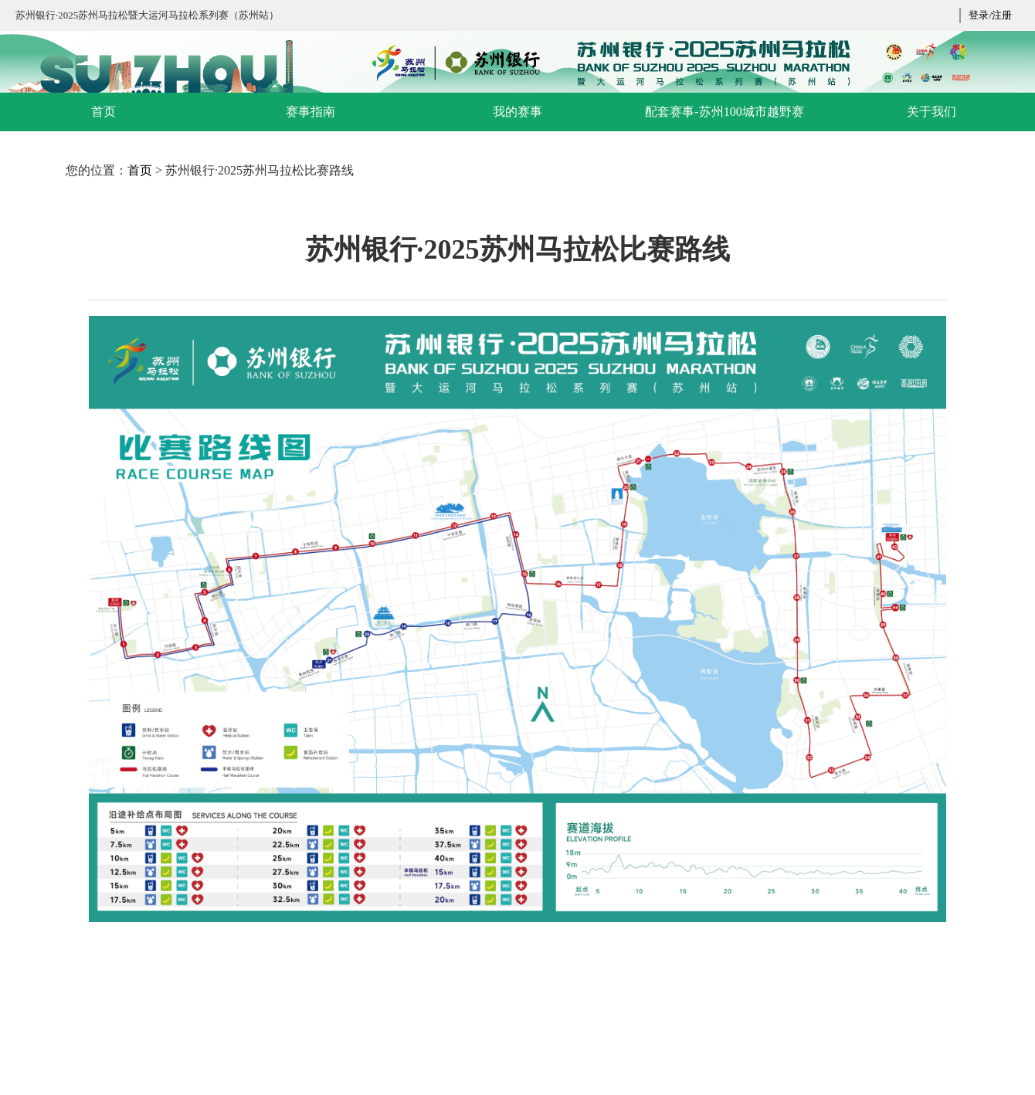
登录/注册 (990, 15)
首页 (139, 170)
